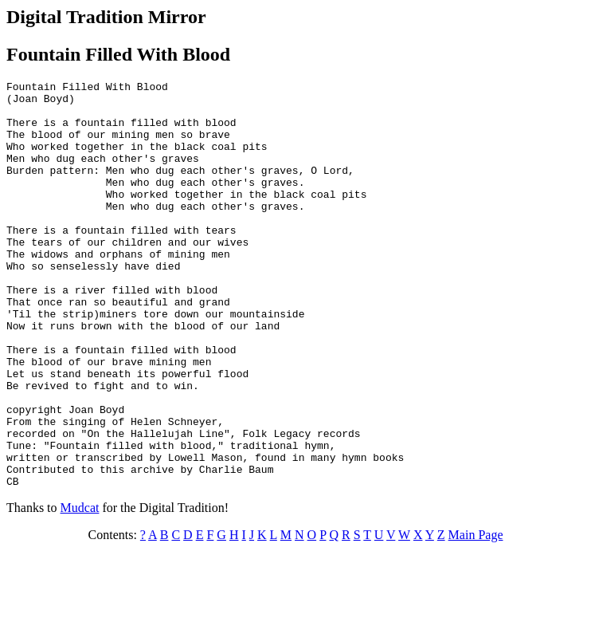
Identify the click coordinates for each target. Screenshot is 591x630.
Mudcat (80, 589)
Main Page (475, 616)
